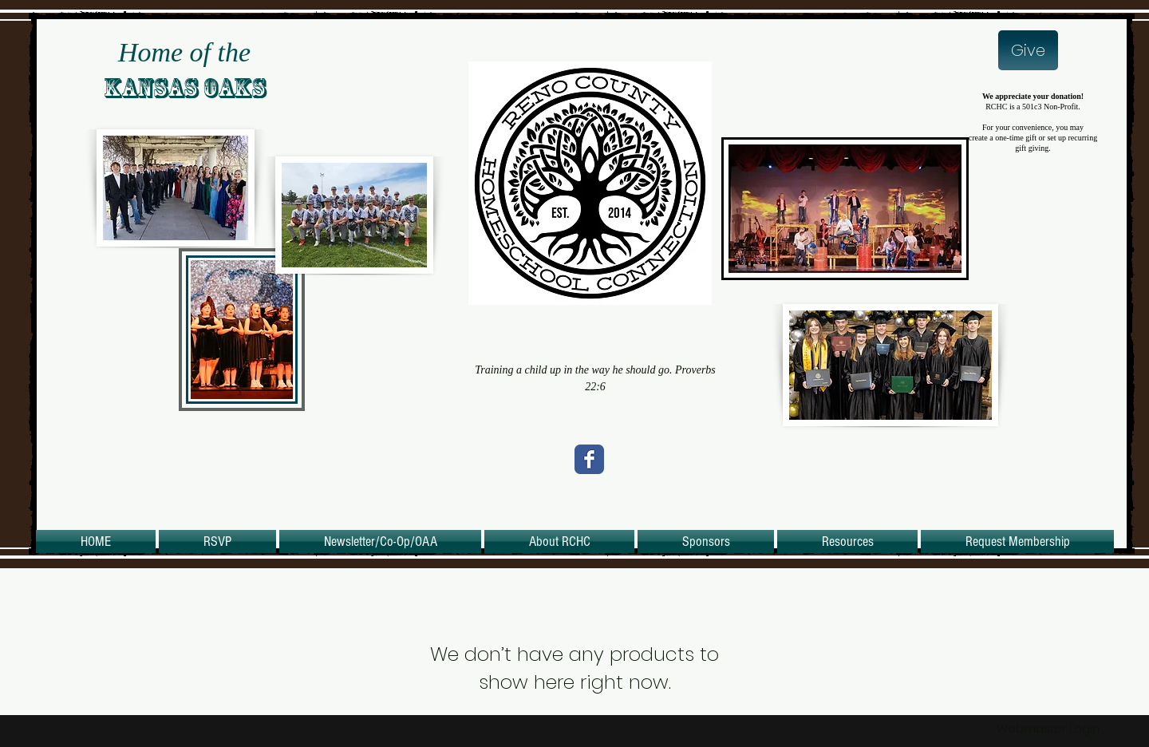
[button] (559, 541)
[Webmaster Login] (1048, 728)
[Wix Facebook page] (589, 459)
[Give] (1028, 50)
